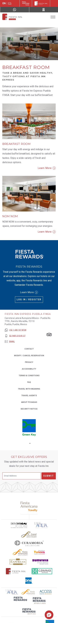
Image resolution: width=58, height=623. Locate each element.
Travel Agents (29, 395)
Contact (29, 349)
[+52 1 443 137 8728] (15, 330)
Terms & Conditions (29, 375)
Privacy (29, 362)
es (9, 3)
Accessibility (29, 369)
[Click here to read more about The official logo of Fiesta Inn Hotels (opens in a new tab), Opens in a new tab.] (16, 571)
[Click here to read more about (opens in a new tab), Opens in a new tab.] (20, 601)
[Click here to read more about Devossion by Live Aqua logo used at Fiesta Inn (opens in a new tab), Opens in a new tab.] (19, 525)
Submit (48, 476)
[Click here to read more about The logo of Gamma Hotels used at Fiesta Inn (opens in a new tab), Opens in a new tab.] (42, 571)
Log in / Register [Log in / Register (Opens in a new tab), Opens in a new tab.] (29, 299)
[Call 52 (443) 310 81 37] (43, 9)
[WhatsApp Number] (14, 9)
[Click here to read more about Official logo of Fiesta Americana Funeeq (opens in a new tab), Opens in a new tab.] (39, 552)
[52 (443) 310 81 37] (15, 336)
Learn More (47, 168)
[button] (24, 54)
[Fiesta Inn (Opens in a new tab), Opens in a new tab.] (26, 3)
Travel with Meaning (29, 389)
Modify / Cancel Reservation (29, 355)
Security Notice (29, 409)
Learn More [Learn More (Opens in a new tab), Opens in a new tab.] (29, 292)
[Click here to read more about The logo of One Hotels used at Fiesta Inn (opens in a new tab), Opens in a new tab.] (29, 580)
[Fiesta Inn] (41, 3)
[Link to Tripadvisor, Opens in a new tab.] (49, 334)
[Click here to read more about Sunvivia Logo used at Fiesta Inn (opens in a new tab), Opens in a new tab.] (40, 562)
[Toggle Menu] (53, 17)
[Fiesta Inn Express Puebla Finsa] (12, 17)
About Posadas (29, 402)
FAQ (29, 382)
